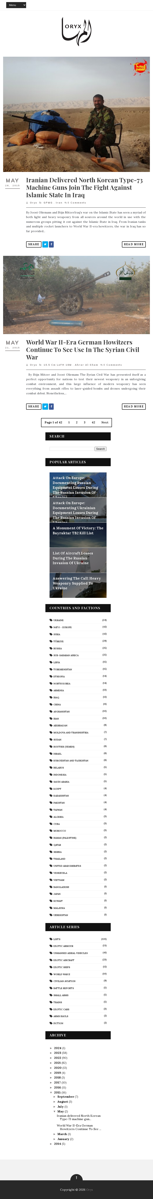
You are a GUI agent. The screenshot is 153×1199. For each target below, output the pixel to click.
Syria (56, 634)
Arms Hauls (60, 1016)
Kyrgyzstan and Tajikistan (70, 760)
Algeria (58, 816)
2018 (58, 1077)
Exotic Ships (61, 967)
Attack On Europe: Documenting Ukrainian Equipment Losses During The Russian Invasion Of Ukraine (75, 513)
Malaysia (59, 908)
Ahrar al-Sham (86, 364)
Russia (57, 648)
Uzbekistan (60, 915)
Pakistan (59, 802)
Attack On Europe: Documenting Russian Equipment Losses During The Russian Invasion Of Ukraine (75, 488)
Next (104, 422)
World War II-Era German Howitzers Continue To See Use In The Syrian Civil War (82, 349)
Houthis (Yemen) (63, 746)
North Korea (61, 683)
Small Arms (60, 995)
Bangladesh (61, 887)
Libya (56, 662)
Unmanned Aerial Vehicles (70, 953)
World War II (61, 974)
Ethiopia (59, 676)
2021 (58, 1063)
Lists (56, 939)
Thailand (59, 858)
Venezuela (60, 873)
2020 (58, 1068)
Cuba (56, 824)
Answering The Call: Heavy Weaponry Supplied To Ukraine (77, 583)
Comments (77, 202)
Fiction (58, 1023)
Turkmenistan (62, 669)
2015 (58, 1092)
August (63, 1101)
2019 (58, 1073)
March (62, 1134)
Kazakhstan (61, 795)
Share (33, 244)
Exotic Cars (61, 1009)
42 (93, 422)
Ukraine (58, 620)
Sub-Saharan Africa (66, 655)
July (60, 1106)
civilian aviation (64, 981)
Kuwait (58, 901)
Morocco (59, 830)
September (66, 1096)
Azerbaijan (60, 725)
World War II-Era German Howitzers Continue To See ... (79, 1127)
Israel (57, 753)
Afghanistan (61, 711)
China (57, 704)
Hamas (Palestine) (64, 837)
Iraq (56, 697)
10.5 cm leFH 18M (58, 364)
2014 (58, 1144)
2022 (58, 1058)
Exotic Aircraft (63, 960)
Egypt (57, 788)
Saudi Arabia (61, 781)
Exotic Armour (63, 946)
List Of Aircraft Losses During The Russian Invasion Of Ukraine (73, 558)
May (61, 1111)
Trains (57, 1002)
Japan (57, 894)
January (63, 1139)
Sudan (57, 739)
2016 (58, 1087)
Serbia (57, 852)
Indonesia (59, 774)
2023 (58, 1053)
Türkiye (58, 641)
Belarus (58, 767)
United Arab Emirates (67, 865)
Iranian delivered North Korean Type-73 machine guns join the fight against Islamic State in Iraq (84, 187)
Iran (59, 202)
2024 (58, 1048)
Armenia (58, 690)
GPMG (48, 202)
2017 (58, 1082)
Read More (134, 244)
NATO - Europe (62, 627)
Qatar (57, 844)
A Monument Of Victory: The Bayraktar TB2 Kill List (78, 530)
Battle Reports (63, 988)
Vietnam (58, 880)
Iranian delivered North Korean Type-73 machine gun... (79, 1117)
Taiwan (57, 809)
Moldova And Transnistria (70, 732)
